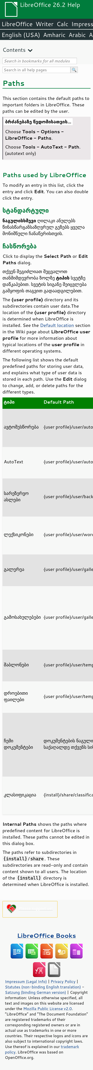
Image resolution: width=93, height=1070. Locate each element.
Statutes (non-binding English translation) (43, 987)
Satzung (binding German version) (35, 992)
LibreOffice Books (46, 935)
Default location (57, 325)
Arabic (77, 35)
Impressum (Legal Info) (26, 981)
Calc (62, 24)
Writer (44, 24)
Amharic (54, 35)
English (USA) (20, 35)
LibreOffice (16, 24)
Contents (14, 50)
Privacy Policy (63, 981)
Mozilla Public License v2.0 (47, 1008)
